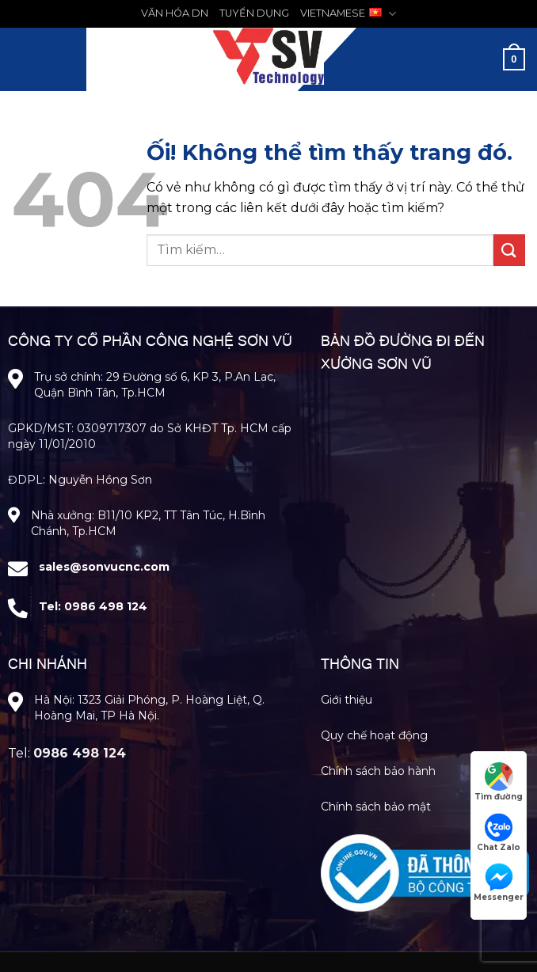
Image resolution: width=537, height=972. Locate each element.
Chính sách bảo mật (376, 806)
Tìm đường (498, 782)
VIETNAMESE (348, 13)
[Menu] (26, 59)
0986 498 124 (105, 606)
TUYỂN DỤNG (254, 13)
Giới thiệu (346, 700)
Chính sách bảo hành (378, 771)
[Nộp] (509, 249)
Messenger (499, 882)
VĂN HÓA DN (174, 13)
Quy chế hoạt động (374, 735)
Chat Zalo (498, 832)
